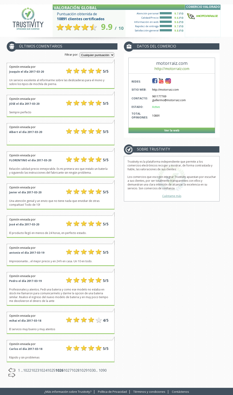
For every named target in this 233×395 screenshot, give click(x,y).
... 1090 (101, 370)
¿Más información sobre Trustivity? (67, 392)
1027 (67, 370)
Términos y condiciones (149, 392)
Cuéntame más (171, 196)
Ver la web (171, 130)
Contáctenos (180, 392)
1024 (43, 370)
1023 (35, 370)
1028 (75, 370)
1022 (27, 370)
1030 (92, 370)
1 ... (20, 370)
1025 (51, 370)
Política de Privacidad (112, 392)
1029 (84, 370)
